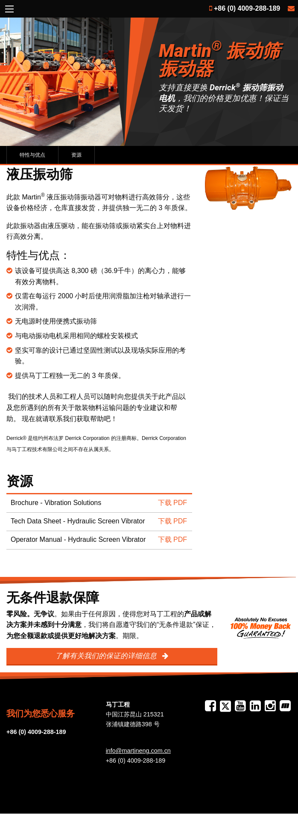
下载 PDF (172, 502)
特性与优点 (32, 155)
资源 (76, 155)
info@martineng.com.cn (138, 750)
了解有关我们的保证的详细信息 (107, 656)
